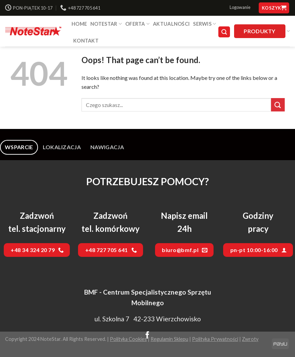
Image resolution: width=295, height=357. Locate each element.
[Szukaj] (224, 32)
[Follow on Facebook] (147, 336)
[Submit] (278, 104)
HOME (79, 24)
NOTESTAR (106, 24)
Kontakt (86, 41)
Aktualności (171, 24)
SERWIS (204, 24)
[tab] (19, 147)
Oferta (137, 24)
